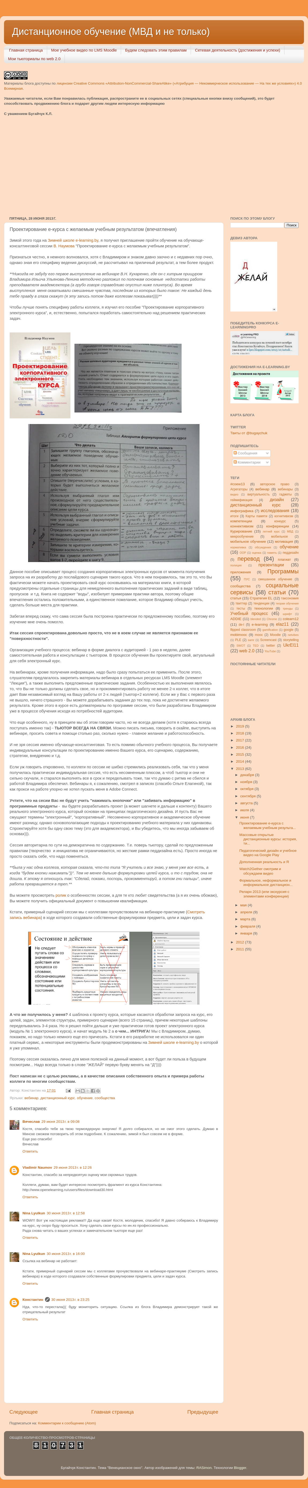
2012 (240, 942)
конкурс (280, 521)
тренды (288, 608)
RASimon (204, 1468)
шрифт (287, 614)
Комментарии (247, 462)
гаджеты (285, 494)
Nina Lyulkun (33, 1213)
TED (256, 645)
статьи (277, 592)
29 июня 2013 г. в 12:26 (73, 1167)
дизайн (277, 499)
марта (245, 919)
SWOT (240, 645)
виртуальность (258, 494)
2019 (240, 726)
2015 (240, 754)
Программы (283, 571)
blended (255, 619)
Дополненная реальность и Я (264, 862)
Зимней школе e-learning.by (73, 240)
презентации (271, 564)
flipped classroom (243, 630)
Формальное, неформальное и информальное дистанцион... (266, 882)
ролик (60, 895)
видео (234, 494)
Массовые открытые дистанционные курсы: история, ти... (268, 839)
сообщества (105, 1098)
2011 (240, 949)
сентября (248, 796)
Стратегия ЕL (261, 598)
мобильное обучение (248, 542)
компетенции (241, 521)
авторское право (275, 484)
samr (251, 640)
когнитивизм (284, 516)
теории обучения (287, 603)
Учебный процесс (249, 613)
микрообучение (242, 536)
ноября (246, 782)
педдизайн (291, 553)
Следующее (23, 1412)
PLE (238, 640)
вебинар (31, 1098)
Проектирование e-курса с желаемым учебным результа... (267, 825)
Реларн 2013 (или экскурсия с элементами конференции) (264, 894)
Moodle (275, 635)
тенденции (261, 603)
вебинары (285, 489)
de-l (241, 625)
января (246, 933)
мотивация (284, 542)
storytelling (291, 640)
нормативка (238, 547)
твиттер (241, 603)
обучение (85, 1098)
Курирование (241, 531)
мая (244, 905)
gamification (270, 629)
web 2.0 (246, 650)
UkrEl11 (291, 645)
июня (245, 817)
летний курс (271, 531)
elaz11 (282, 624)
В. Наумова (64, 246)
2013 (240, 769)
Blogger (240, 1468)
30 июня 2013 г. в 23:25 (70, 1300)
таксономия (290, 598)
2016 (240, 747)
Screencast (268, 640)
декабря (247, 775)
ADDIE (235, 619)
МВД (290, 531)
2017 (240, 740)
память (272, 552)
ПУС (247, 579)
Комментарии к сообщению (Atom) (67, 1423)
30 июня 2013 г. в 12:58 (66, 1213)
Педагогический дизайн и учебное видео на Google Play (267, 853)
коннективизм (241, 526)
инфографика (241, 511)
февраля (248, 926)
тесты (240, 608)
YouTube (270, 651)
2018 (240, 733)
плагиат (284, 559)
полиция (236, 565)
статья (235, 598)
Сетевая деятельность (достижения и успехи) (237, 50)
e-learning (260, 624)
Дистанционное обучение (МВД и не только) (111, 31)
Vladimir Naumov (37, 1167)
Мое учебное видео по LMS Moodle (84, 50)
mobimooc (238, 635)
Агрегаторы (238, 489)
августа (247, 803)
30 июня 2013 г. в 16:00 (66, 1254)
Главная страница (26, 50)
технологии (263, 608)
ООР (243, 552)
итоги (234, 516)
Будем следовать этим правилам (156, 50)
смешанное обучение (275, 579)
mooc (259, 635)
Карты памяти (256, 516)
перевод (249, 558)
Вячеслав (31, 1122)
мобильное (279, 536)
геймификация (241, 500)
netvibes (293, 634)
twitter (270, 645)
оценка (256, 552)
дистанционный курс (57, 1098)
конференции (277, 526)
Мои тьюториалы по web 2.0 (34, 58)
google (288, 630)
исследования (275, 510)
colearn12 (291, 619)
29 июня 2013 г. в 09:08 (61, 1122)
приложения (240, 572)
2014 (240, 761)
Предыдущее (202, 1412)
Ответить (30, 1151)
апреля (246, 912)
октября (247, 789)
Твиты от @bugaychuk (248, 433)
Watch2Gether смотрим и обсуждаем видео (260, 871)
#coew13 (237, 484)
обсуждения (263, 547)
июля (245, 810)
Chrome (272, 619)
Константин (32, 1300)
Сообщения (245, 453)
